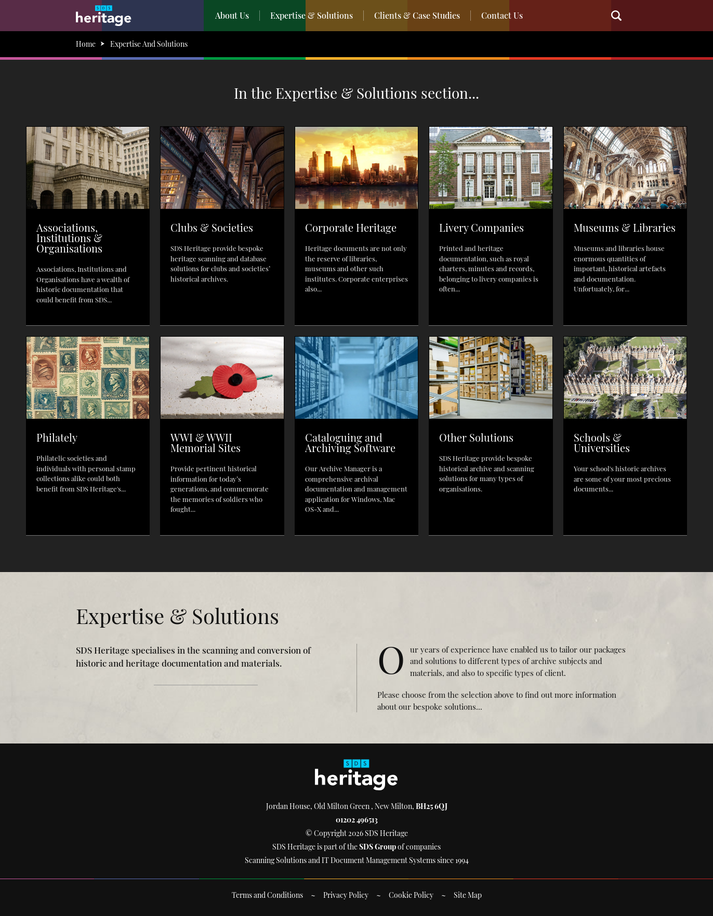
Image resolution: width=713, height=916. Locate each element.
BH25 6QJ (431, 806)
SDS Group (377, 847)
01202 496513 (357, 820)
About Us (232, 15)
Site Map (468, 895)
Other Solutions (476, 437)
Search (621, 15)
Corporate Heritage (351, 227)
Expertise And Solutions (149, 44)
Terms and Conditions (267, 895)
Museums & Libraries (625, 227)
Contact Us (502, 15)
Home (86, 44)
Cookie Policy (411, 895)
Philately (56, 437)
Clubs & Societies (211, 227)
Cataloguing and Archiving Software (350, 442)
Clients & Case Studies (417, 15)
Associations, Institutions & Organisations (69, 237)
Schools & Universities (602, 442)
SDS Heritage (103, 15)
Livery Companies (481, 227)
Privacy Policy (345, 895)
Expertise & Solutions (311, 15)
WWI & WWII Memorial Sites (205, 442)
